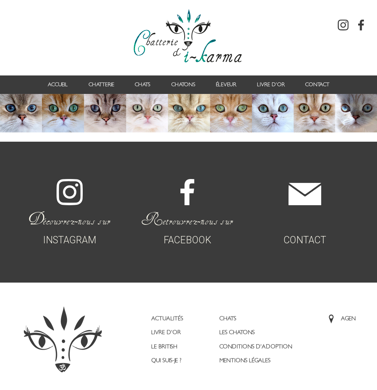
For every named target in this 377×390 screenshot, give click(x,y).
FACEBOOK (187, 202)
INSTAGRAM (69, 202)
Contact (317, 84)
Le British (164, 346)
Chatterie (101, 84)
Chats (142, 84)
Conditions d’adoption (255, 346)
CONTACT (305, 204)
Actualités (167, 318)
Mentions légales (244, 360)
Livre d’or (271, 84)
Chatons (183, 84)
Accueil (58, 84)
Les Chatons (237, 332)
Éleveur (226, 84)
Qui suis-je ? (166, 360)
